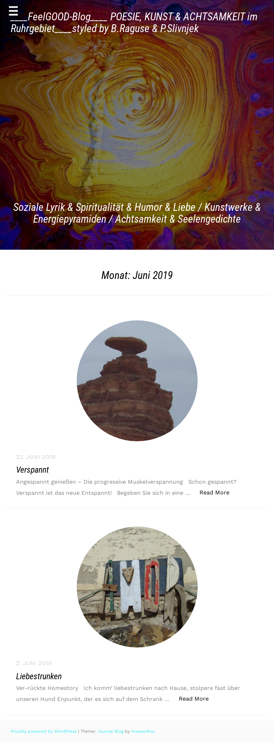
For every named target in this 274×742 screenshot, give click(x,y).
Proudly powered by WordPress (44, 731)
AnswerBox (142, 731)
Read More (218, 492)
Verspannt (32, 470)
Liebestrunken (39, 676)
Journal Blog (111, 731)
